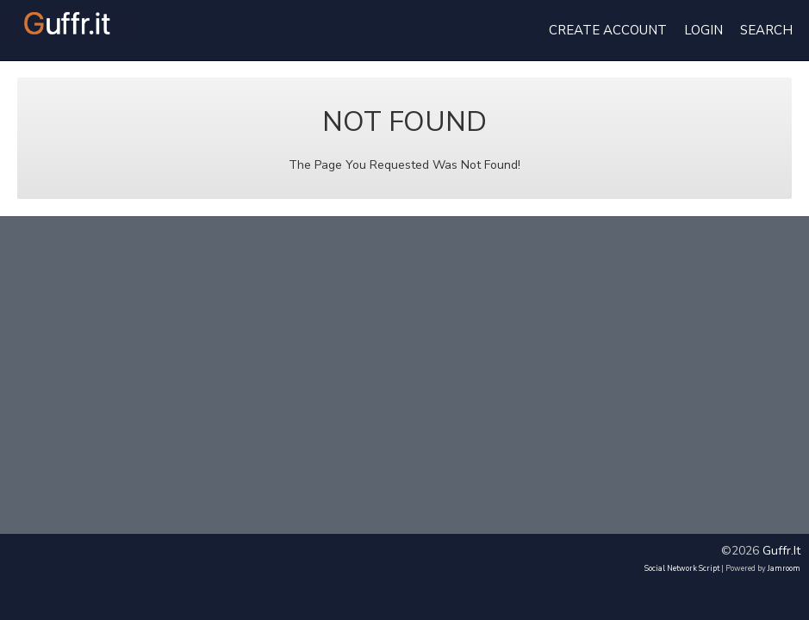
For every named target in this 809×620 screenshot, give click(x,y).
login (703, 30)
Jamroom (784, 568)
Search (766, 30)
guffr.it (781, 550)
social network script (681, 568)
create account (608, 30)
